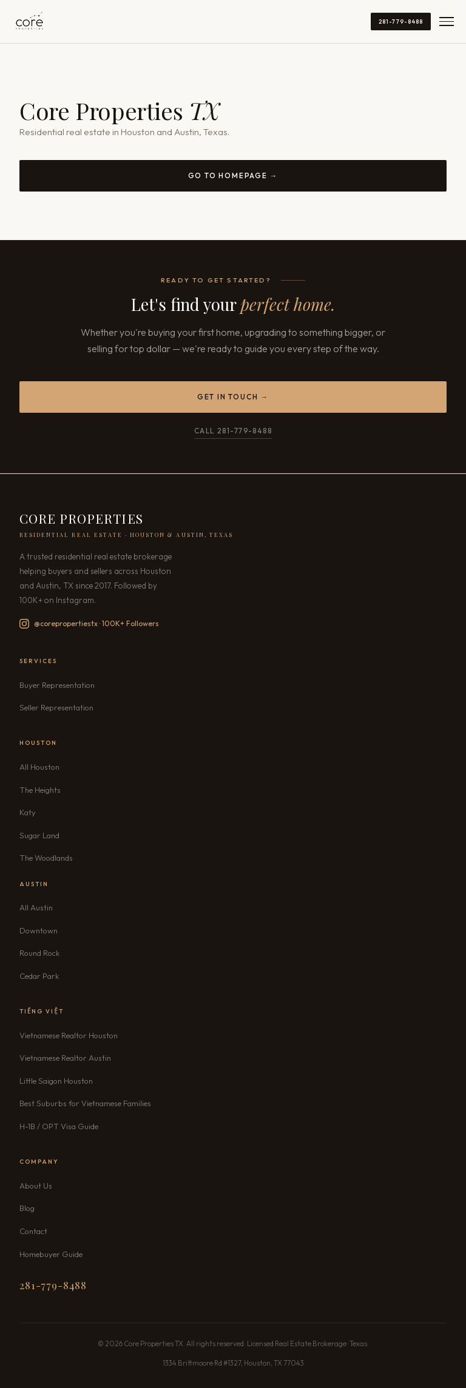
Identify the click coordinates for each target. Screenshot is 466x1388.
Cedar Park (39, 976)
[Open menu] (446, 21)
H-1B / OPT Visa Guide (58, 1126)
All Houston (39, 767)
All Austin (36, 907)
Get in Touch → (233, 396)
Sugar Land (39, 835)
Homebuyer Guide (51, 1254)
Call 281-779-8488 (233, 430)
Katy (27, 812)
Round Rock (39, 953)
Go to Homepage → (233, 175)
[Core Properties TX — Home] (29, 21)
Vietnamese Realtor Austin (65, 1058)
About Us (35, 1185)
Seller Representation (56, 707)
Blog (27, 1208)
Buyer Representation (57, 685)
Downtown (38, 930)
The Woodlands (46, 857)
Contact (33, 1231)
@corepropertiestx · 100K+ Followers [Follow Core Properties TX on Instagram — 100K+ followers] (89, 624)
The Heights (40, 790)
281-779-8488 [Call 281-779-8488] (401, 21)
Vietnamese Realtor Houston (68, 1035)
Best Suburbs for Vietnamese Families (85, 1103)
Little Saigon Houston (56, 1081)
